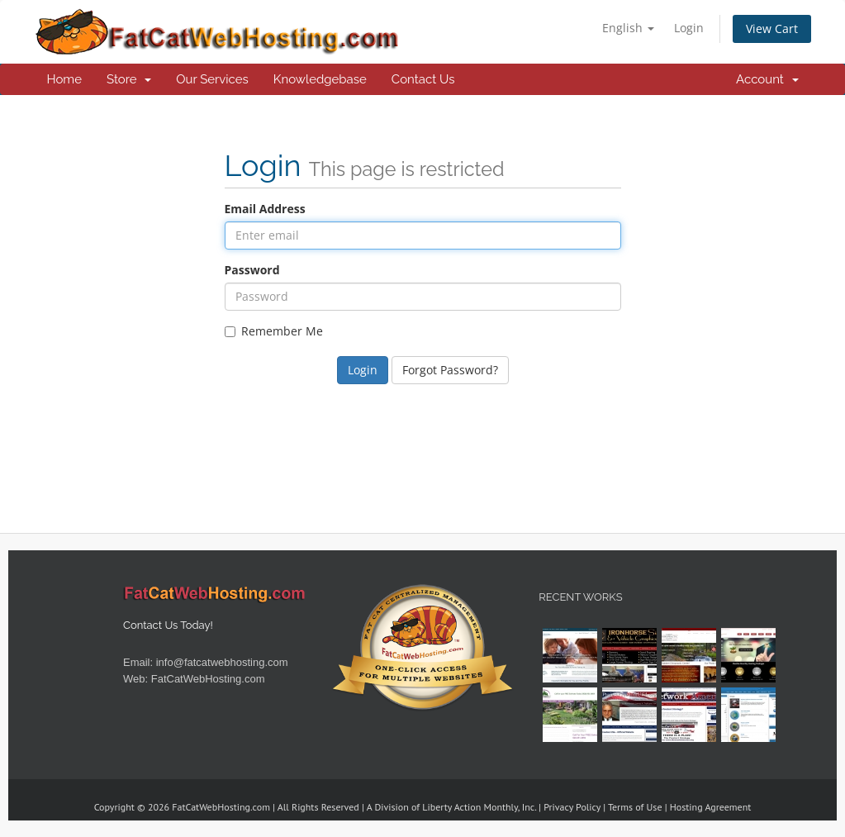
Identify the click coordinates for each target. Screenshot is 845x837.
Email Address (265, 208)
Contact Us (423, 79)
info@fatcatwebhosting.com (222, 662)
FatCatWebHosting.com (208, 679)
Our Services (212, 79)
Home (64, 79)
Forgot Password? (450, 370)
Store (129, 79)
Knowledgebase (320, 79)
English (628, 28)
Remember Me (274, 331)
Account (767, 79)
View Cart (772, 28)
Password (252, 270)
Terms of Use (635, 807)
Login (689, 28)
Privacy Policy (572, 807)
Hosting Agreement (711, 807)
